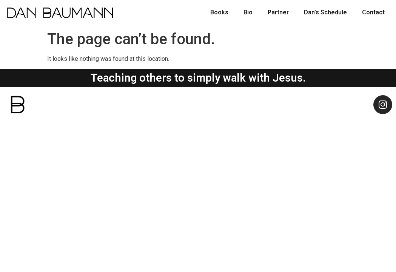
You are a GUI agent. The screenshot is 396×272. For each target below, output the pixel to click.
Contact (373, 12)
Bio (248, 12)
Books (219, 12)
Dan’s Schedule (325, 12)
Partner (278, 12)
